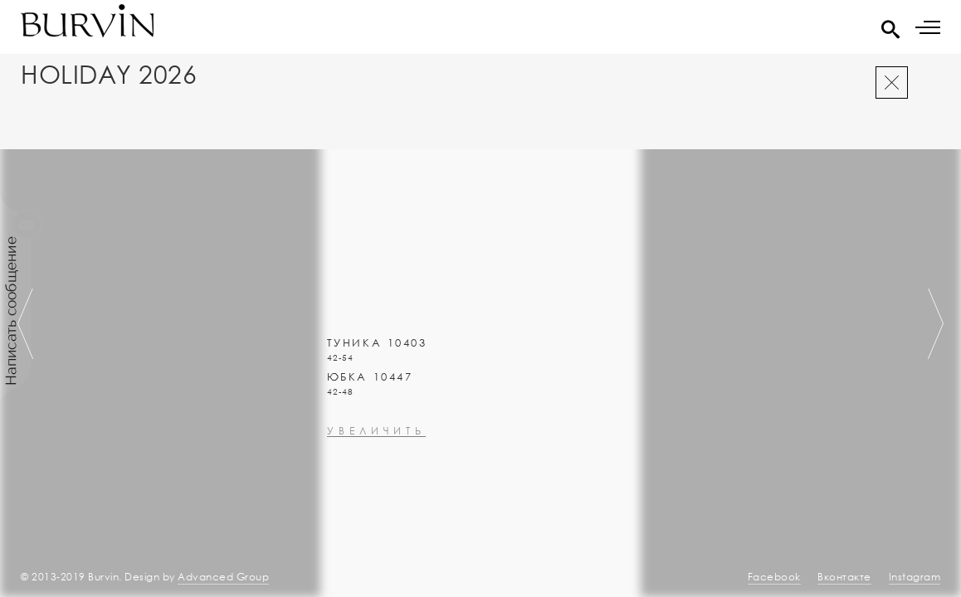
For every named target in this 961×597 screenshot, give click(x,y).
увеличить (376, 475)
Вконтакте (844, 577)
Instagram (915, 577)
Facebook (774, 577)
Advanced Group (223, 577)
